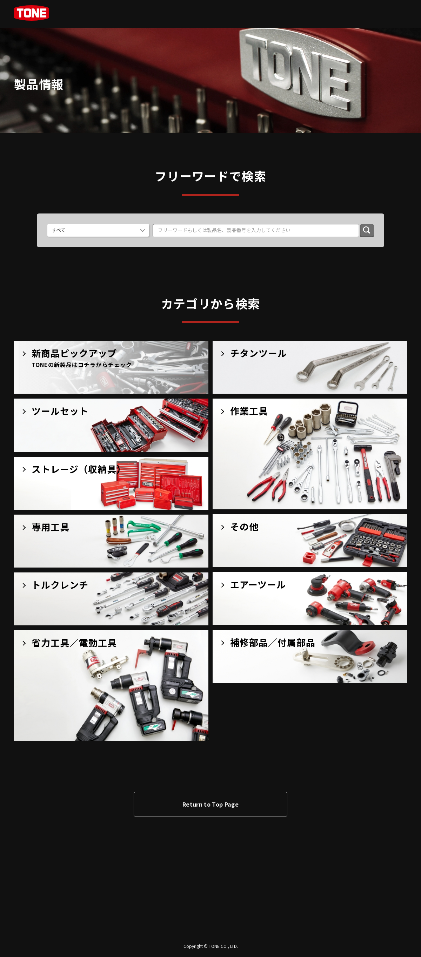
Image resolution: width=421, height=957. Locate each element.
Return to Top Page (210, 804)
